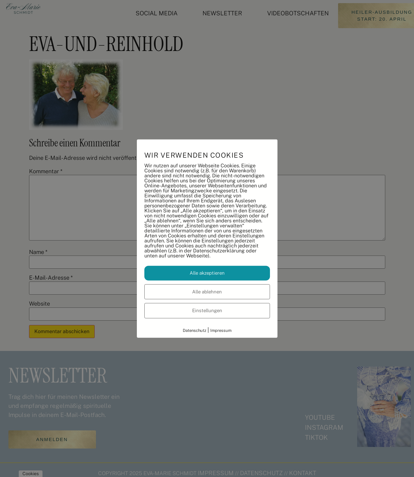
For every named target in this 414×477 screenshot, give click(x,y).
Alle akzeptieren (207, 273)
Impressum (221, 330)
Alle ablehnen (207, 291)
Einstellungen (207, 310)
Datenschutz (194, 330)
